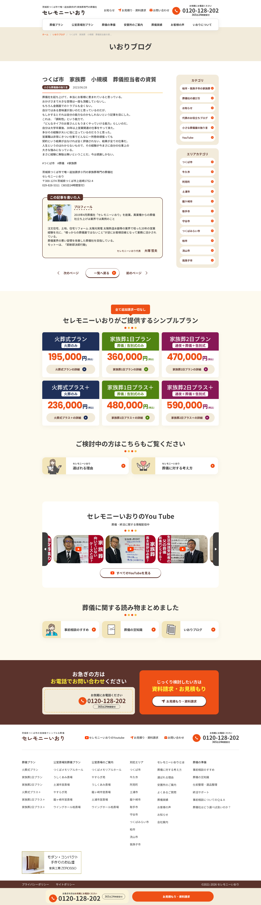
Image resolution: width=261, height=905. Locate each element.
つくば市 (135, 770)
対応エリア (136, 762)
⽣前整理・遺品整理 (205, 784)
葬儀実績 (156, 25)
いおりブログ (59, 34)
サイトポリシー (65, 884)
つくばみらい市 (139, 822)
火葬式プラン (30, 770)
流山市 (134, 837)
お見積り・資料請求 (134, 10)
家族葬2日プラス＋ (33, 807)
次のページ (71, 273)
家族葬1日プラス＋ (33, 799)
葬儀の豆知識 (201, 777)
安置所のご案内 (133, 25)
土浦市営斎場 (61, 784)
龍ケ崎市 (135, 799)
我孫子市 (135, 844)
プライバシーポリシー (35, 884)
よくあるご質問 (166, 792)
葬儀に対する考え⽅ (169, 770)
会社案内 (162, 822)
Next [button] (216, 549)
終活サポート (201, 792)
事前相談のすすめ (204, 770)
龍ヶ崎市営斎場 (62, 799)
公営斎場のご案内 (102, 762)
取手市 (134, 807)
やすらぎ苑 (60, 792)
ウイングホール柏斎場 (67, 807)
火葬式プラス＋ (31, 792)
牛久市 (134, 777)
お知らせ (109, 10)
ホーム (45, 34)
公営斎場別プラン (82, 25)
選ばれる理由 (165, 777)
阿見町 (134, 784)
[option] (131, 549)
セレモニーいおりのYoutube (106, 737)
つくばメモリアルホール (68, 770)
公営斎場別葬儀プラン (67, 762)
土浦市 (134, 792)
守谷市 (134, 814)
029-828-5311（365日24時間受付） (64, 185)
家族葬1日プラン (32, 777)
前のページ (134, 273)
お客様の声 (177, 25)
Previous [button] (45, 549)
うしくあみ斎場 (62, 777)
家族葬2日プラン (32, 784)
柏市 (132, 829)
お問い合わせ (161, 10)
